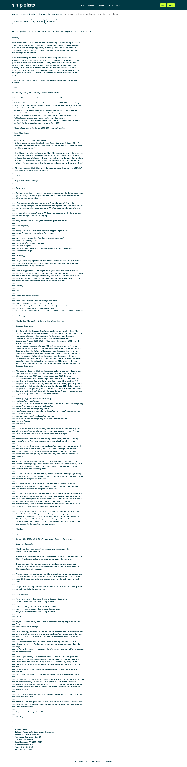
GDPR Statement (109, 761)
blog (111, 5)
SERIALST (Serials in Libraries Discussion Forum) (42, 14)
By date (52, 21)
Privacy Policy (95, 761)
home (82, 5)
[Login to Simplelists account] (163, 5)
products (91, 5)
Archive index (21, 21)
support (102, 5)
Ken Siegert (66, 31)
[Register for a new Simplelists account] (171, 5)
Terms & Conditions (79, 761)
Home (15, 14)
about (118, 5)
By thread (38, 21)
